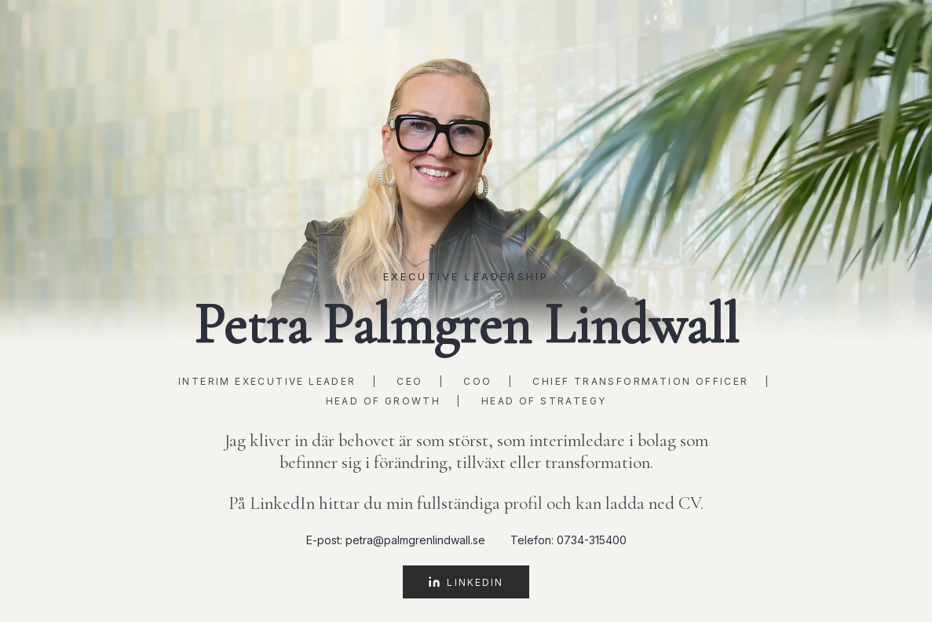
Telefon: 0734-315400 (568, 540)
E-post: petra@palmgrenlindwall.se (395, 540)
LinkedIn (465, 582)
